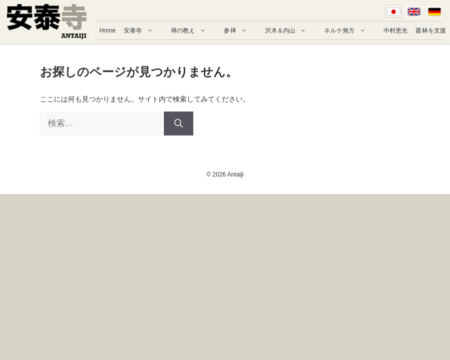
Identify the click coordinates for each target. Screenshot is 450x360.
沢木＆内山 (291, 31)
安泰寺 (143, 31)
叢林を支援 (431, 30)
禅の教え (193, 31)
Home (107, 30)
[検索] (178, 124)
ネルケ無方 (350, 31)
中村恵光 (396, 30)
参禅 (240, 31)
